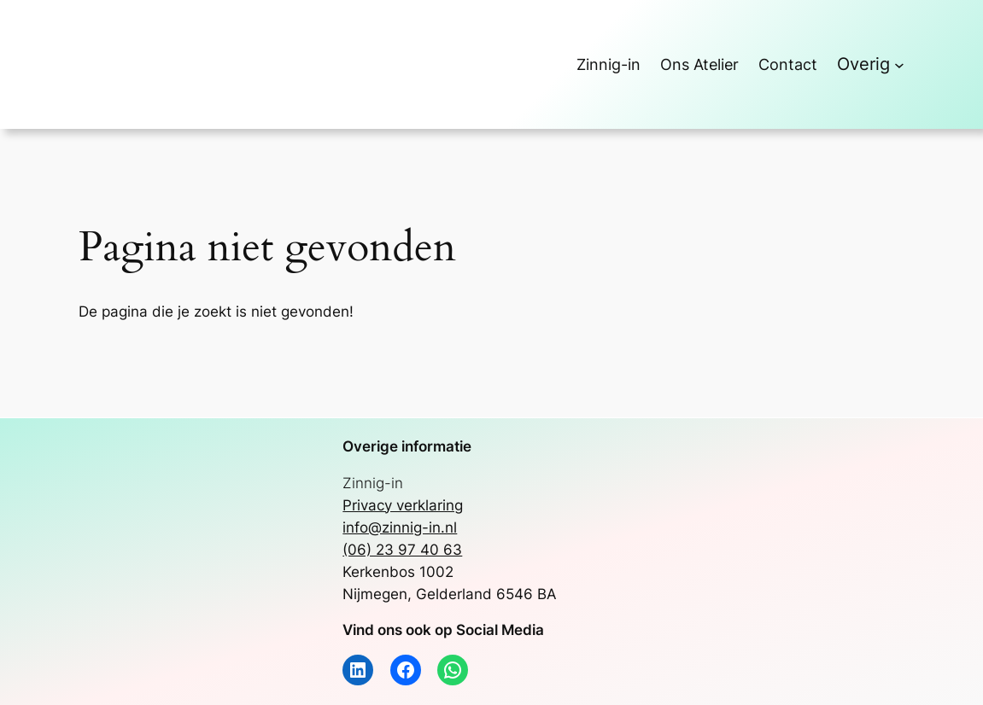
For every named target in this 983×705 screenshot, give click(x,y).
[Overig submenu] (899, 65)
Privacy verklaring (402, 505)
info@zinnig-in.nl (399, 527)
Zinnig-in (372, 483)
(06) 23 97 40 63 (402, 549)
